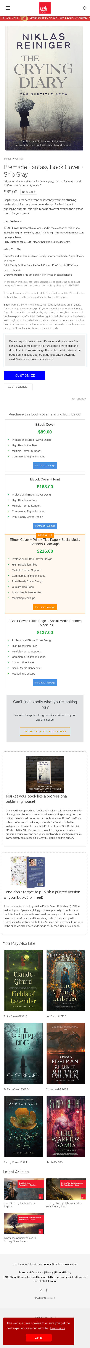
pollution (79, 320)
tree (45, 308)
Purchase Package (45, 465)
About (13, 1277)
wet (51, 324)
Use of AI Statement (45, 1281)
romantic (20, 312)
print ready (52, 328)
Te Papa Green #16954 (17, 1089)
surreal (51, 304)
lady (56, 316)
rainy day (14, 324)
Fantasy (19, 158)
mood (20, 320)
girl (36, 308)
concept (61, 304)
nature (53, 320)
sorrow (43, 324)
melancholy (34, 304)
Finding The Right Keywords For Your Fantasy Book (64, 1204)
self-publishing (21, 328)
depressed (77, 312)
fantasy (78, 308)
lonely (15, 308)
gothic (49, 316)
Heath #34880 (54, 1162)
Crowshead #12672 (57, 1089)
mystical (44, 320)
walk (39, 312)
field (77, 304)
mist (11, 312)
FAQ (5, 1277)
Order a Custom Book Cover (45, 731)
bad (67, 312)
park (70, 320)
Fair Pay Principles (65, 1277)
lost (6, 320)
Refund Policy (63, 1272)
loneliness (79, 316)
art (44, 312)
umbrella (31, 312)
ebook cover (38, 328)
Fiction (8, 158)
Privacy (49, 1272)
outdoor (62, 320)
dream (70, 304)
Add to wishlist (18, 387)
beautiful (54, 308)
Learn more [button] (57, 1328)
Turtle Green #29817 (15, 1016)
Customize (24, 375)
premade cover (62, 324)
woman (15, 304)
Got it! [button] (39, 1337)
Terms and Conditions (31, 1272)
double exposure (13, 316)
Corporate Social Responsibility (35, 1277)
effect (27, 316)
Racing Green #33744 (16, 1162)
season (24, 324)
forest (7, 308)
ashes (50, 312)
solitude (34, 324)
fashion (41, 316)
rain (6, 324)
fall (34, 316)
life (40, 308)
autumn (59, 312)
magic (12, 320)
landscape (66, 316)
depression (66, 308)
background (26, 308)
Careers (81, 1277)
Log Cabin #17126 (56, 1016)
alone (23, 304)
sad (44, 304)
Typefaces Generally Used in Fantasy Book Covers (20, 1239)
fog (6, 312)
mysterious (31, 320)
